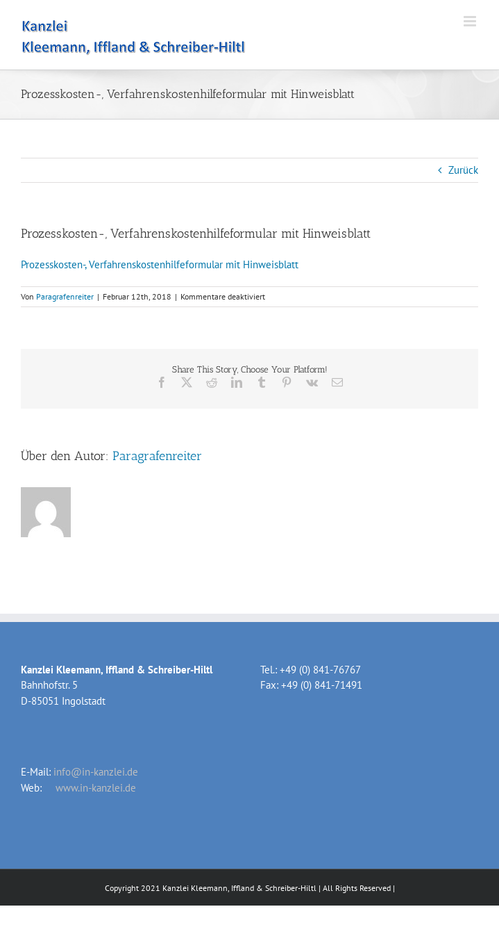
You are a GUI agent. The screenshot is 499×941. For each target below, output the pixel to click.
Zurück (463, 170)
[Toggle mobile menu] (471, 21)
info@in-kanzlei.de (95, 771)
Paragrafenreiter (65, 296)
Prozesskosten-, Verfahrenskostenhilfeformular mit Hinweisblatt (159, 264)
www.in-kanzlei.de (96, 787)
